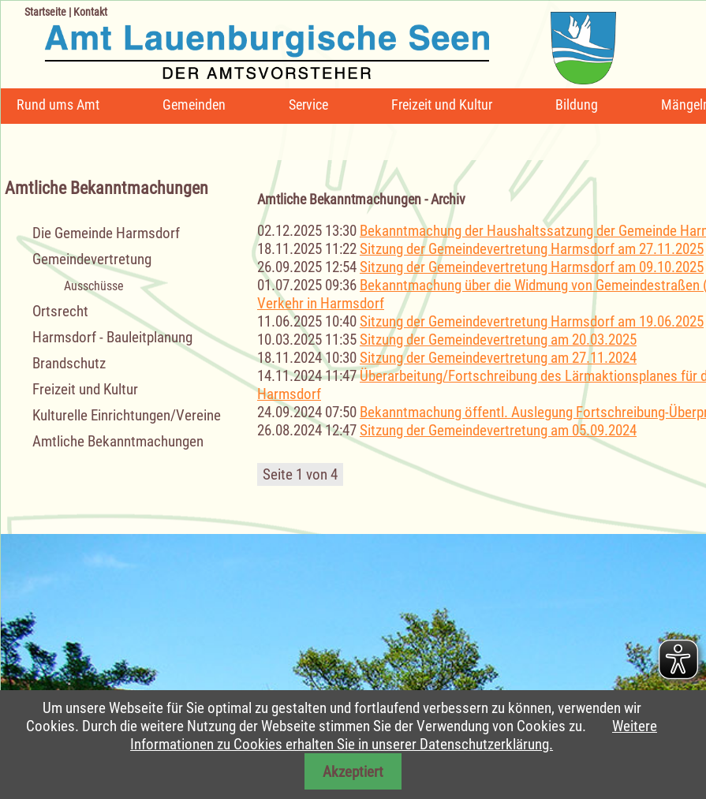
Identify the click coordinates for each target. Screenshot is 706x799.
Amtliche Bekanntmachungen (118, 441)
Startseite (45, 12)
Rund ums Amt (58, 104)
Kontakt (90, 12)
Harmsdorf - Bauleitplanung (112, 337)
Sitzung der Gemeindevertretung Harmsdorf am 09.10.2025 (532, 267)
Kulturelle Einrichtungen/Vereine (126, 415)
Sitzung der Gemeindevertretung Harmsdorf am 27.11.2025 (532, 249)
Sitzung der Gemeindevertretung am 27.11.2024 (498, 358)
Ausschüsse (94, 285)
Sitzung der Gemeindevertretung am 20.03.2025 (498, 339)
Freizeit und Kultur (441, 104)
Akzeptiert (353, 772)
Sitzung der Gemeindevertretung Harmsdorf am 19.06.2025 (532, 321)
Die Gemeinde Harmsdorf (106, 233)
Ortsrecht (60, 311)
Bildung (576, 104)
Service (308, 104)
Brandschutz (69, 363)
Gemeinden (194, 104)
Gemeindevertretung (91, 259)
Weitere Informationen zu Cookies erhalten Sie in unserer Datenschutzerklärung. (393, 735)
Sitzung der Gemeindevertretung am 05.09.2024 (498, 430)
